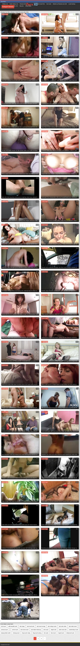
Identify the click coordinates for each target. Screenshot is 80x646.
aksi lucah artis (30, 626)
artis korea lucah (24, 629)
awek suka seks (63, 629)
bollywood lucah (70, 633)
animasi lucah (4, 629)
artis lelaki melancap (36, 629)
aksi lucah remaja (41, 626)
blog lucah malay (26, 633)
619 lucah (3, 626)
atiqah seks (53, 629)
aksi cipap (22, 626)
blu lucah (46, 633)
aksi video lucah (73, 626)
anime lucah (15, 629)
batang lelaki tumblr (6, 633)
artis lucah (45, 629)
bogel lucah (61, 633)
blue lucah (53, 633)
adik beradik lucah (12, 626)
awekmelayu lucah (73, 629)
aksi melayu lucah (52, 626)
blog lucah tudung (37, 633)
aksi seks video (62, 626)
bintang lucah (16, 633)
